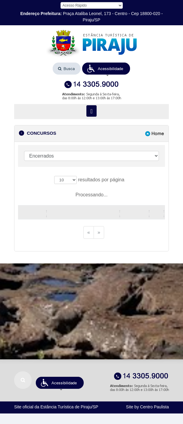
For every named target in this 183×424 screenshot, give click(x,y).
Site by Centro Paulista (147, 406)
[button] (106, 69)
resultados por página (89, 180)
